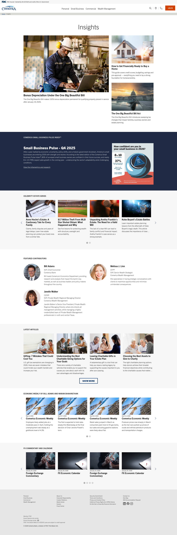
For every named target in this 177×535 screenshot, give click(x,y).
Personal (65, 8)
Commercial (91, 8)
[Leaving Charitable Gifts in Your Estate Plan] (105, 352)
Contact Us (126, 496)
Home (3, 14)
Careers (59, 504)
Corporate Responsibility (64, 498)
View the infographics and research (36, 167)
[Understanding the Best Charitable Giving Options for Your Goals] (72, 353)
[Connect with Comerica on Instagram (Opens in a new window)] (131, 503)
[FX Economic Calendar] (72, 462)
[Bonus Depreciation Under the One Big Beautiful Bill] (66, 69)
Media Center (60, 502)
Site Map (125, 498)
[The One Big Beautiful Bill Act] (133, 103)
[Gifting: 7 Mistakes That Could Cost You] (38, 352)
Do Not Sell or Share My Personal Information (103, 504)
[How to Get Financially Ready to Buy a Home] (133, 57)
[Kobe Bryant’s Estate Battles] (136, 215)
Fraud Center (60, 506)
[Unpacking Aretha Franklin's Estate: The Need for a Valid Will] (104, 218)
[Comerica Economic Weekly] (40, 413)
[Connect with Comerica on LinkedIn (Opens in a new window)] (124, 503)
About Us (59, 496)
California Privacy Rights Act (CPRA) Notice (102, 502)
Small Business (77, 8)
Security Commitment (96, 496)
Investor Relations (62, 500)
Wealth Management (106, 8)
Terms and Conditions (96, 498)
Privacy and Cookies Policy (97, 500)
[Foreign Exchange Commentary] (40, 464)
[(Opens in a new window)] (156, 8)
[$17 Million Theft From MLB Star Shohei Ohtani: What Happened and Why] (72, 216)
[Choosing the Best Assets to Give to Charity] (138, 352)
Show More (88, 381)
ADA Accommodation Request (132, 500)
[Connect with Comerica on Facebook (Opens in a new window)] (128, 503)
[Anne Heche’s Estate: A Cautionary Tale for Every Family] (40, 218)
